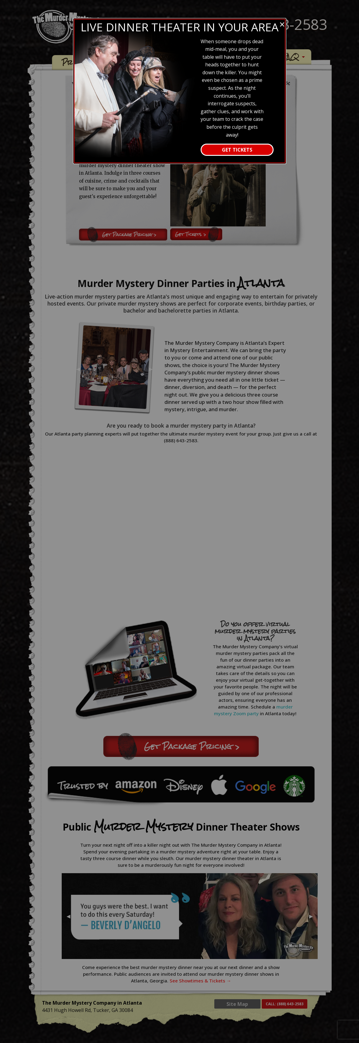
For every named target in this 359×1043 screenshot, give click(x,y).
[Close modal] (282, 24)
